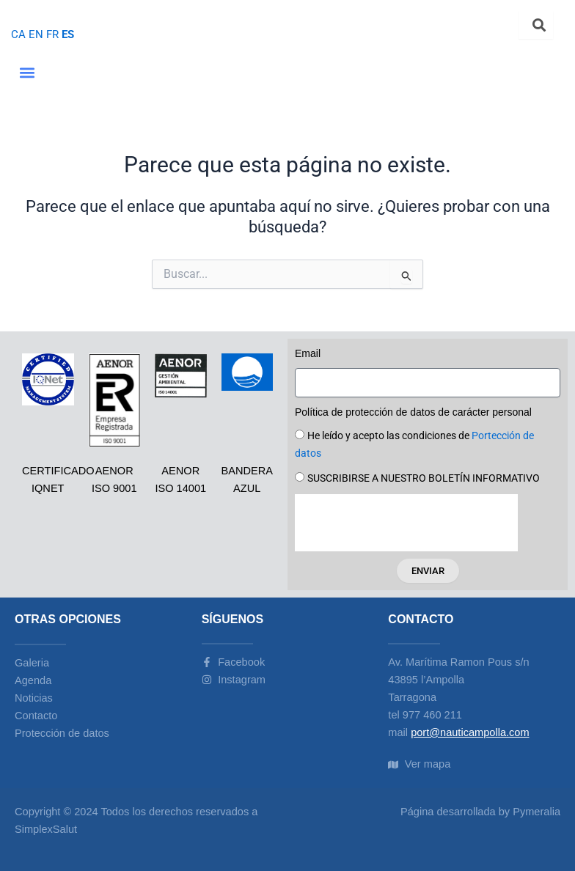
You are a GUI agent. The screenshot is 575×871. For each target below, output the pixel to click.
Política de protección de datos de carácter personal (413, 412)
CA (18, 34)
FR (52, 34)
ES (68, 34)
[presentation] (406, 522)
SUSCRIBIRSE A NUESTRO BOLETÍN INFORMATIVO (423, 478)
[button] (27, 73)
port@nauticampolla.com (470, 732)
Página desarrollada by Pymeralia (480, 811)
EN (36, 34)
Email (308, 353)
